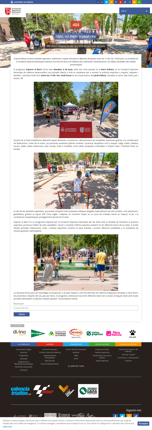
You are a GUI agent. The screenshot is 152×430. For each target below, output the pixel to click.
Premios (128, 361)
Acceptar (143, 423)
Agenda (49, 344)
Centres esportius (102, 352)
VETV (76, 359)
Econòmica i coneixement (128, 358)
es (102, 2)
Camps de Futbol (102, 349)
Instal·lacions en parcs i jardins (102, 357)
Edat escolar (50, 361)
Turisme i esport (128, 355)
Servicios (23, 352)
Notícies (76, 352)
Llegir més (18, 426)
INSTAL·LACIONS (102, 344)
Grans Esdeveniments (50, 364)
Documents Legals (23, 349)
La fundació (23, 344)
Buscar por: (19, 303)
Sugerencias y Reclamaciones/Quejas (23, 363)
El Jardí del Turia (76, 366)
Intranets (24, 359)
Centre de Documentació (76, 349)
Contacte (23, 370)
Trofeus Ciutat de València (50, 352)
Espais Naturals (102, 361)
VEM (76, 356)
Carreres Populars (49, 349)
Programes (23, 356)
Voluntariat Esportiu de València (128, 350)
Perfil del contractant (23, 367)
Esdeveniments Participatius (50, 357)
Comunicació (76, 344)
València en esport (128, 344)
